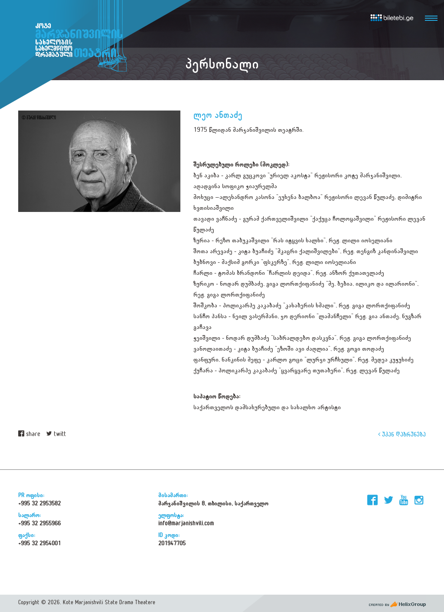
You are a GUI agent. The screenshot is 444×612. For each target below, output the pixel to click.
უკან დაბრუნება (402, 434)
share (29, 434)
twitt (56, 434)
